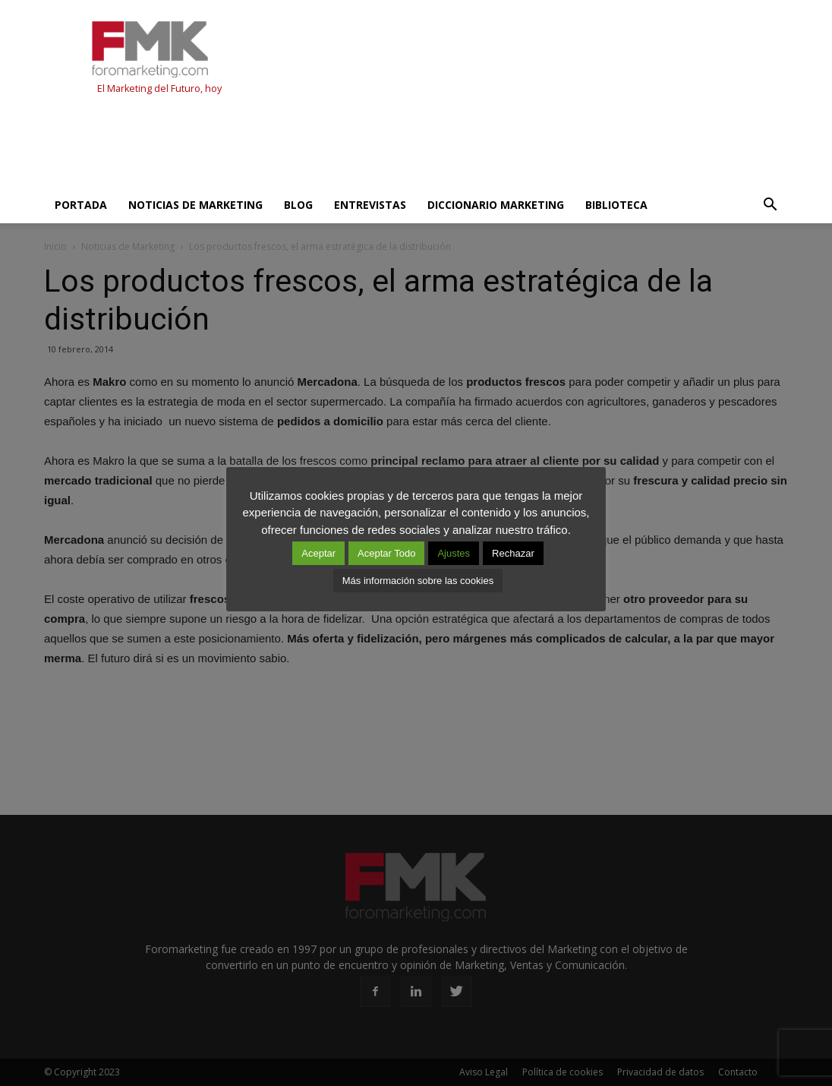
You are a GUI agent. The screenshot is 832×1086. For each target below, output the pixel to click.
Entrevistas (370, 204)
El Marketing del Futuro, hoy (159, 88)
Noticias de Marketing (195, 204)
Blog (298, 204)
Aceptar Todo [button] (386, 553)
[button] (770, 205)
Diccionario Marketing (495, 204)
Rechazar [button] (513, 553)
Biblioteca (616, 204)
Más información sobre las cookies (417, 580)
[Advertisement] (320, 146)
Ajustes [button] (453, 553)
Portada (81, 204)
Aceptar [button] (318, 553)
